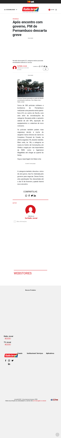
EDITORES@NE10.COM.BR (39, 400)
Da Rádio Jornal (22, 66)
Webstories (23, 273)
